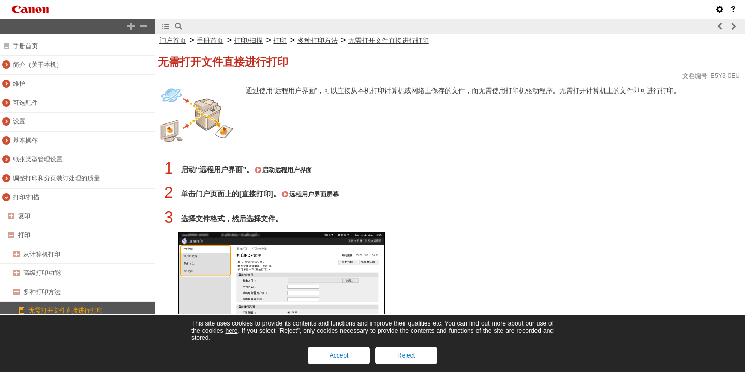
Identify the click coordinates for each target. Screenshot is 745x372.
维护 (19, 83)
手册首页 (25, 46)
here (231, 330)
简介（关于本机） (38, 64)
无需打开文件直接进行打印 (65, 310)
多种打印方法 (42, 292)
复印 (24, 216)
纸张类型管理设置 (38, 159)
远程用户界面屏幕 (314, 194)
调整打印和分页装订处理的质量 (56, 178)
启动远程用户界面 (287, 170)
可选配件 (25, 102)
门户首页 (172, 40)
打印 (24, 235)
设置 (19, 121)
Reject (406, 355)
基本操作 (25, 140)
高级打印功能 (42, 272)
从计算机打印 (42, 254)
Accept (339, 355)
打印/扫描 (26, 197)
